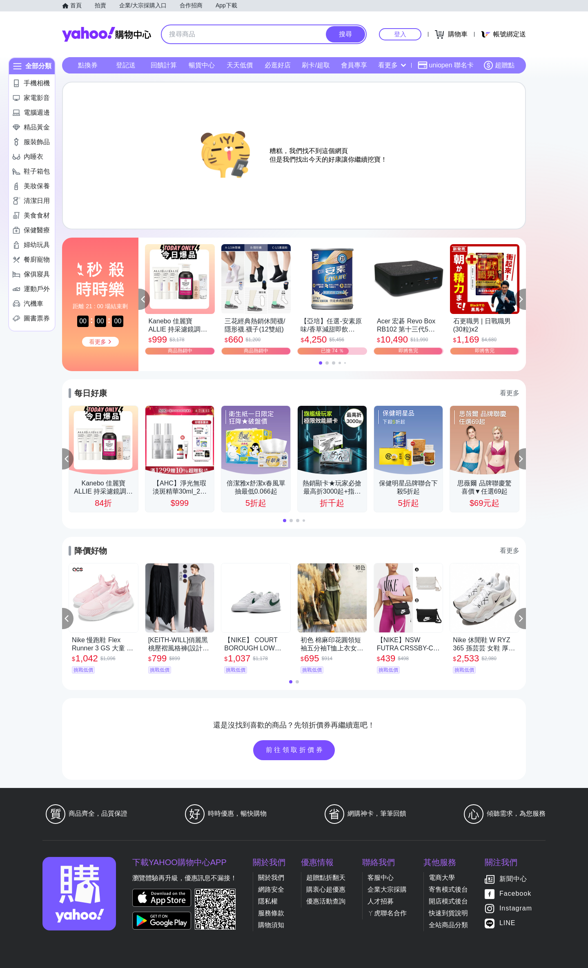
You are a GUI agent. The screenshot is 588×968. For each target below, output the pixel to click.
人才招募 (381, 901)
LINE (507, 922)
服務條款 (271, 913)
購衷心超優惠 (325, 889)
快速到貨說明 (448, 913)
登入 (400, 34)
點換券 (88, 65)
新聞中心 (513, 878)
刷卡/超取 (316, 65)
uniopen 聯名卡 (446, 65)
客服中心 (381, 877)
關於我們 (271, 877)
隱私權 (268, 901)
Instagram (515, 908)
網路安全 (271, 889)
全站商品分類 (448, 924)
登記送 (126, 65)
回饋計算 (164, 65)
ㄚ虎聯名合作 (387, 913)
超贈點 (498, 65)
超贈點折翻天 (325, 877)
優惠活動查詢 (325, 901)
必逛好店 (278, 65)
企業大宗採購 (387, 889)
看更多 (392, 65)
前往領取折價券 (295, 749)
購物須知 (271, 924)
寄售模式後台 (448, 889)
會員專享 (354, 65)
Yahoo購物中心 (106, 34)
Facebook (515, 893)
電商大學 (442, 877)
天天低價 (240, 65)
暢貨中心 (202, 65)
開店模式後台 (448, 901)
